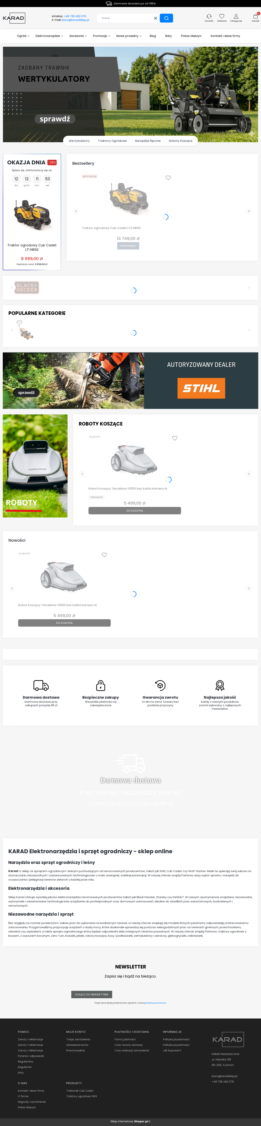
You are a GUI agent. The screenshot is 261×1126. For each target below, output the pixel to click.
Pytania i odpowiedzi (31, 1056)
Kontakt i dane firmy (31, 1091)
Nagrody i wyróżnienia (32, 1102)
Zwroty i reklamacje (30, 1039)
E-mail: (70, 20)
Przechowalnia (75, 1050)
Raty (21, 1072)
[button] (166, 18)
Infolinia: (69, 16)
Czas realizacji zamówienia (132, 1050)
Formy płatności (125, 1039)
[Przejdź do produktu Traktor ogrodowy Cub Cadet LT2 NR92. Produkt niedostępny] (128, 199)
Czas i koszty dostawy (129, 1045)
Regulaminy (25, 1061)
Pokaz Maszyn (27, 1107)
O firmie (23, 1096)
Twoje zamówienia (78, 1039)
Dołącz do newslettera (91, 994)
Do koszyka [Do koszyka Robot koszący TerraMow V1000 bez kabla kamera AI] (135, 510)
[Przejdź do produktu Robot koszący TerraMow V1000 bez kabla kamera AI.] (134, 459)
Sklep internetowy (129, 1121)
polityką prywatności (155, 1002)
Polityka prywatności (176, 1039)
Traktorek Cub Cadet (79, 1091)
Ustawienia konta (77, 1045)
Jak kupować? (172, 1050)
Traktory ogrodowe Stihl (81, 1096)
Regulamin (25, 1067)
